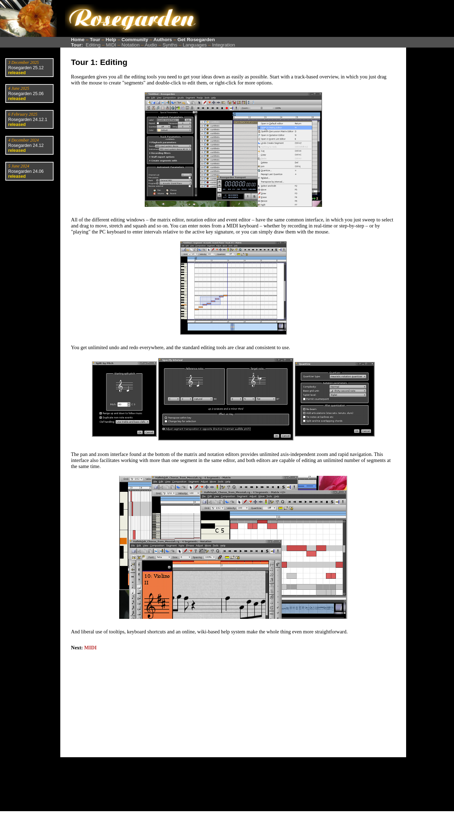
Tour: (77, 45)
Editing (93, 45)
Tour (95, 39)
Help (111, 39)
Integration (223, 45)
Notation (131, 45)
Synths (169, 45)
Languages (195, 45)
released (17, 72)
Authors (163, 39)
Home (77, 39)
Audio (151, 45)
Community (135, 39)
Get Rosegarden (196, 39)
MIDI (111, 45)
